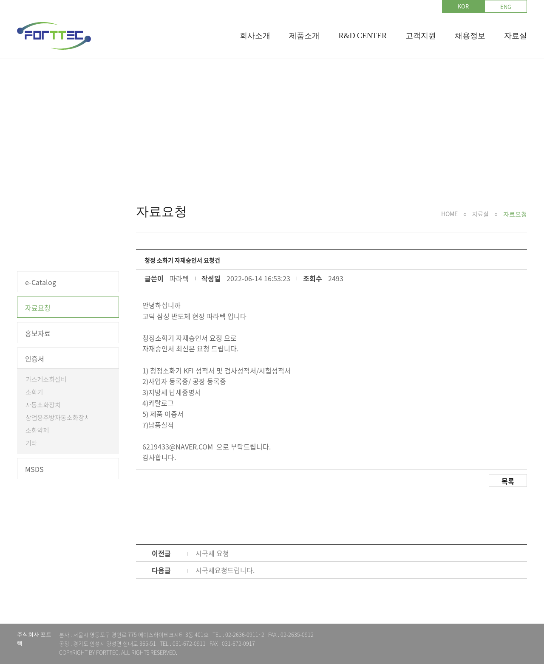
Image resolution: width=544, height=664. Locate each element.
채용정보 (470, 35)
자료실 (515, 35)
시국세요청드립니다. (225, 570)
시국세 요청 (212, 553)
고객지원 (420, 35)
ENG (505, 7)
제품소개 (304, 35)
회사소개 (255, 35)
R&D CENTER (362, 35)
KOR (463, 6)
